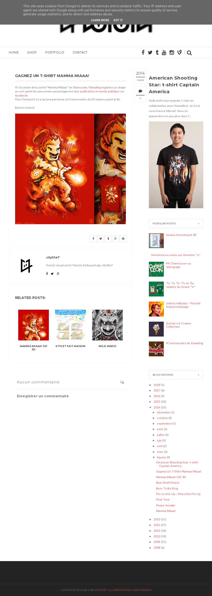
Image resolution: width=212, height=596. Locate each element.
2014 (157, 407)
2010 (157, 536)
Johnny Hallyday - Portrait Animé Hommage (183, 304)
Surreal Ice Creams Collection (179, 324)
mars (160, 451)
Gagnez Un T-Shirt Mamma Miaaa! (178, 471)
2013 (157, 519)
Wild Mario (107, 346)
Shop (31, 53)
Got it (118, 20)
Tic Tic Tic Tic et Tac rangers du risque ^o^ (180, 284)
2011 (157, 530)
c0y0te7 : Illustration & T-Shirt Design (123, 589)
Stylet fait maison (70, 346)
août (160, 429)
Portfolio (54, 53)
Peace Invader (166, 505)
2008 (157, 547)
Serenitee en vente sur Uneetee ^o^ (176, 255)
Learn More (100, 20)
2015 (157, 401)
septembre (164, 423)
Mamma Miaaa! (166, 511)
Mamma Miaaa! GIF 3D (33, 348)
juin (159, 440)
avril (159, 446)
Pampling (95, 87)
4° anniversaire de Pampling (184, 343)
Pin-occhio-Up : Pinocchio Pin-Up (178, 494)
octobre (162, 418)
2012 (157, 525)
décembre (163, 412)
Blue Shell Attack (167, 482)
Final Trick (163, 499)
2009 (157, 542)
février (161, 457)
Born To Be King (167, 488)
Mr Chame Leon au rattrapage (178, 265)
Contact (79, 53)
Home (14, 53)
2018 (157, 385)
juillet (160, 435)
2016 (157, 396)
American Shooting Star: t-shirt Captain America (174, 84)
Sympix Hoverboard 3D (181, 235)
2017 (157, 390)
